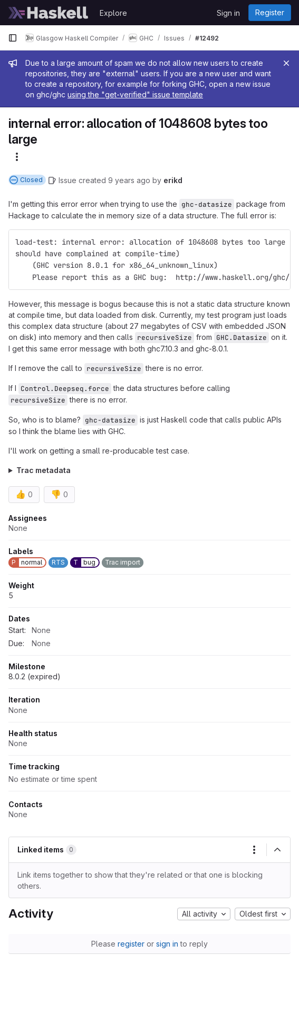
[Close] (286, 63)
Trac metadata (43, 470)
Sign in (228, 12)
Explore (113, 12)
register (131, 943)
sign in (167, 943)
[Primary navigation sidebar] (12, 37)
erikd (172, 180)
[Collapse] (277, 849)
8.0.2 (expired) (34, 676)
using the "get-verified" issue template (135, 94)
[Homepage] (48, 12)
